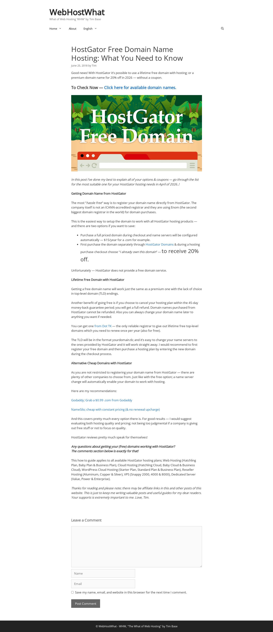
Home (57, 28)
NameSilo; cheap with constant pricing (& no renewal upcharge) (115, 409)
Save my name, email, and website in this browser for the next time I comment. (131, 592)
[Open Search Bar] (222, 28)
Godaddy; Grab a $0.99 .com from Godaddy (101, 400)
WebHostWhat (76, 12)
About (72, 28)
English (92, 28)
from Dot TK (103, 326)
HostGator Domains (160, 244)
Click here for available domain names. (140, 87)
